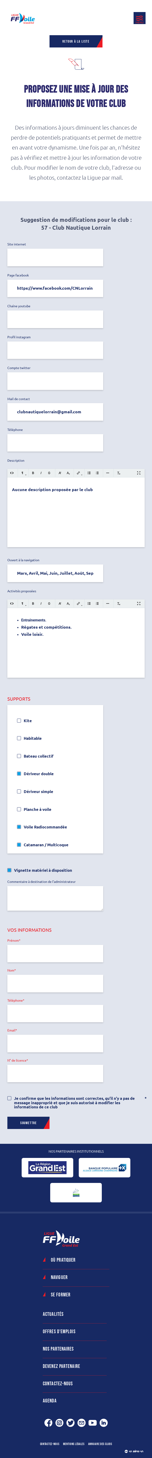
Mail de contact (18, 399)
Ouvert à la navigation (23, 560)
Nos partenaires (58, 1349)
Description (15, 460)
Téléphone (15, 430)
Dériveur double (39, 773)
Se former (60, 1295)
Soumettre (28, 1123)
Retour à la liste (75, 41)
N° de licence (16, 1060)
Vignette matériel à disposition (43, 870)
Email (11, 1030)
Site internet (16, 244)
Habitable (33, 738)
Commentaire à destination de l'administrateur (41, 882)
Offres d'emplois (59, 1332)
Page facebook (18, 275)
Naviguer (59, 1277)
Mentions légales (74, 1444)
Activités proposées (21, 591)
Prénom (13, 940)
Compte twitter (18, 368)
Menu (139, 22)
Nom (10, 970)
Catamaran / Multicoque (46, 845)
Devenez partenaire (61, 1366)
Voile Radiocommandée (45, 827)
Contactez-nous (58, 1384)
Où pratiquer (63, 1260)
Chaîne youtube (18, 306)
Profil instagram (19, 337)
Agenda (50, 1401)
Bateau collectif (38, 756)
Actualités (53, 1314)
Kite (28, 720)
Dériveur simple (38, 791)
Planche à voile (37, 809)
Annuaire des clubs (100, 1444)
